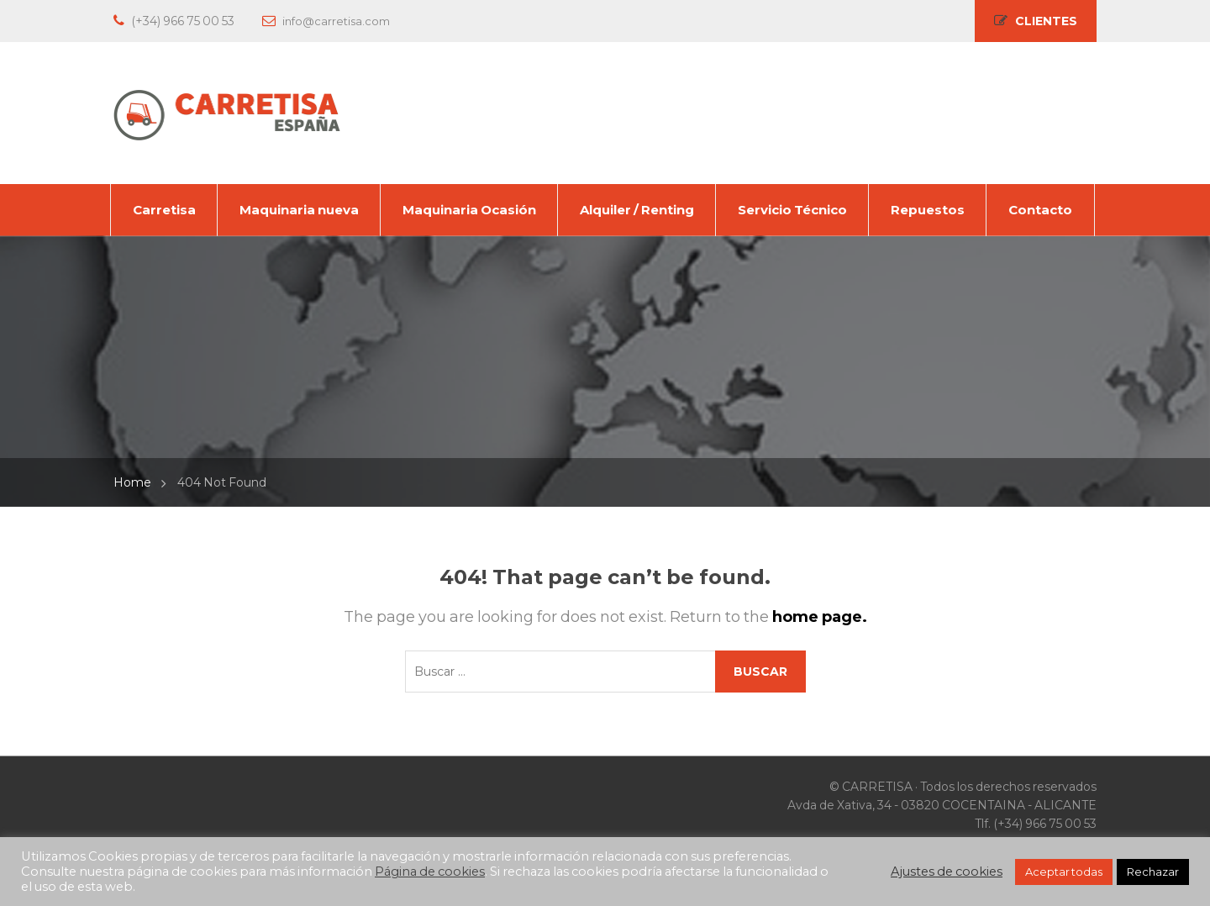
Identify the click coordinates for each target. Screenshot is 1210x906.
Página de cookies (430, 871)
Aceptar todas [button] (1063, 871)
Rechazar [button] (1153, 871)
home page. (819, 617)
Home (132, 482)
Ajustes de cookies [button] (946, 871)
